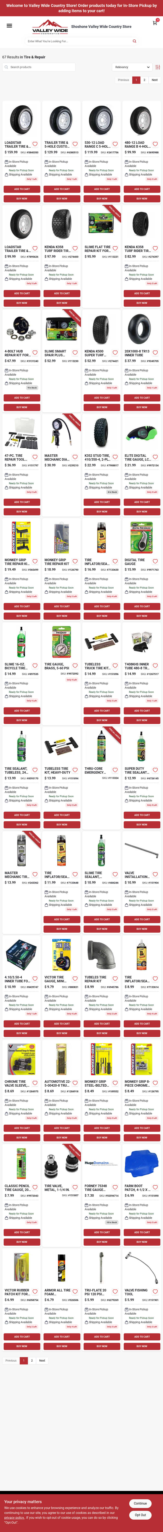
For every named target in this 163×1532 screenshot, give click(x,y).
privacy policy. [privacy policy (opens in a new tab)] (14, 1518)
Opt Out (140, 1515)
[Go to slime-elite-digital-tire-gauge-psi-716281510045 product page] (141, 465)
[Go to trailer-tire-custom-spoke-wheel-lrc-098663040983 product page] (61, 152)
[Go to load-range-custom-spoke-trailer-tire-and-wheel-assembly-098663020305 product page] (141, 152)
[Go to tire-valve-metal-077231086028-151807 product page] (61, 1195)
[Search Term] (82, 41)
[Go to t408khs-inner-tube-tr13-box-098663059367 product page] (141, 674)
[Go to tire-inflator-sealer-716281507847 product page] (141, 987)
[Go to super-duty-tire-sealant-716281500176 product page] (141, 778)
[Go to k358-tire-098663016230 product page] (141, 256)
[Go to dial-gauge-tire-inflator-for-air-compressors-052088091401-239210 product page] (61, 465)
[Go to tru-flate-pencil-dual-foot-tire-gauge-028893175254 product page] (101, 1299)
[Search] (135, 41)
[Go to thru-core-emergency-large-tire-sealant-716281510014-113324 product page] (101, 778)
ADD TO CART (22, 189)
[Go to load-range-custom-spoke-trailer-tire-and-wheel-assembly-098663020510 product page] (101, 152)
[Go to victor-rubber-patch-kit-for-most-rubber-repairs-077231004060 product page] (21, 1299)
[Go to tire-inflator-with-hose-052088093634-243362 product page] (21, 882)
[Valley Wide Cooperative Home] (50, 26)
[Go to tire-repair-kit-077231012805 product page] (61, 569)
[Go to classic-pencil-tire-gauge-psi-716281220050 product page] (21, 1195)
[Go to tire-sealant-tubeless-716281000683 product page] (101, 882)
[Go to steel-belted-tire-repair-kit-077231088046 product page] (101, 1091)
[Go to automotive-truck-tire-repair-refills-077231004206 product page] (61, 1091)
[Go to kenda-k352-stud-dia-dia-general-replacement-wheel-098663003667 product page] (101, 465)
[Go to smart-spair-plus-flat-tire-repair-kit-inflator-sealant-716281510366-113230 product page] (61, 361)
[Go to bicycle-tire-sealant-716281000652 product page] (21, 674)
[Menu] (9, 25)
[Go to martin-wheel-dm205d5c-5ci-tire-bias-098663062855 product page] (21, 152)
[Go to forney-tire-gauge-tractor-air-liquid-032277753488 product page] (101, 1195)
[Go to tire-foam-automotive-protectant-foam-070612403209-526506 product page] (61, 1299)
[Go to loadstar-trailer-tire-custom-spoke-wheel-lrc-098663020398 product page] (21, 256)
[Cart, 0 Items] (155, 23)
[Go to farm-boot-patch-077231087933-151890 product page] (141, 1195)
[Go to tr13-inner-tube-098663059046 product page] (141, 361)
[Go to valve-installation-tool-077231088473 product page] (141, 882)
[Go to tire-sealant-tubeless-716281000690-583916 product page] (21, 778)
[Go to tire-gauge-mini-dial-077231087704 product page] (61, 987)
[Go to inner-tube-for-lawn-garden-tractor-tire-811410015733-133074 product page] (21, 987)
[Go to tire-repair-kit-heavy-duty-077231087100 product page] (21, 569)
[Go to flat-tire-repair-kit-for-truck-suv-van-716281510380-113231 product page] (101, 256)
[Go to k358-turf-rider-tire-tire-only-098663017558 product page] (61, 256)
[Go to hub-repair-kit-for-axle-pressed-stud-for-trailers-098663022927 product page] (21, 361)
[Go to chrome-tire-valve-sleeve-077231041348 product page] (21, 1091)
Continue (140, 1503)
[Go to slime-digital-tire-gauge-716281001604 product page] (141, 569)
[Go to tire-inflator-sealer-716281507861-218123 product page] (61, 882)
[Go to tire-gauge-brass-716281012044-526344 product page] (61, 674)
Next (155, 80)
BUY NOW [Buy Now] (21, 198)
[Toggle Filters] (157, 67)
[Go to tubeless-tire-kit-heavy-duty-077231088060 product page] (61, 778)
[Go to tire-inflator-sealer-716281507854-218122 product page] (101, 569)
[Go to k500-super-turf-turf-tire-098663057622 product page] (101, 361)
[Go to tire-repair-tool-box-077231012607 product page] (21, 465)
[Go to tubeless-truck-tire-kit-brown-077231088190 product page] (101, 674)
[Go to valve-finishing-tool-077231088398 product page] (141, 1299)
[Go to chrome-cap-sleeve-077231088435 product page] (141, 1091)
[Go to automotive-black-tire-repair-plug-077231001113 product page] (101, 987)
